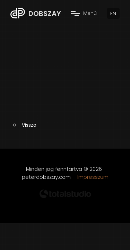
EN (113, 13)
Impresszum (93, 177)
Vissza (29, 125)
